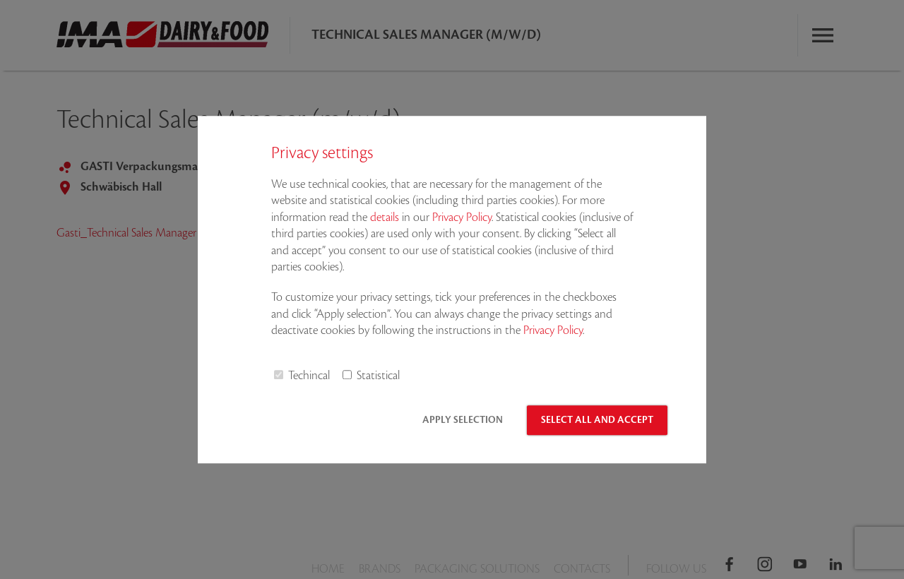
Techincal (309, 375)
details (384, 217)
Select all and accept (597, 419)
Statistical (378, 375)
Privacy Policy (462, 217)
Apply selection (462, 419)
